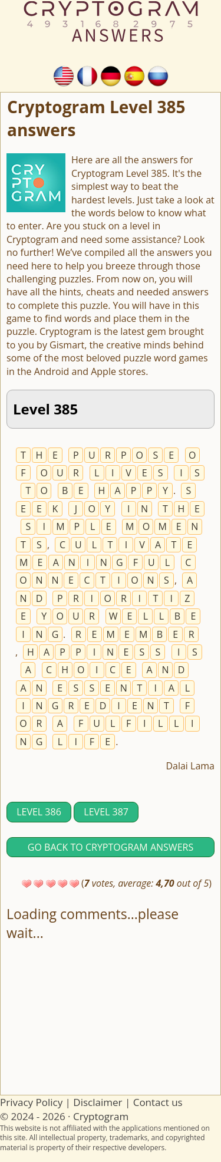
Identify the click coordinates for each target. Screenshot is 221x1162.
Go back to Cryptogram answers (110, 847)
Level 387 (106, 811)
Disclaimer (97, 1102)
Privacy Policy (31, 1102)
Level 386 (39, 811)
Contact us (158, 1102)
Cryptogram (100, 1116)
